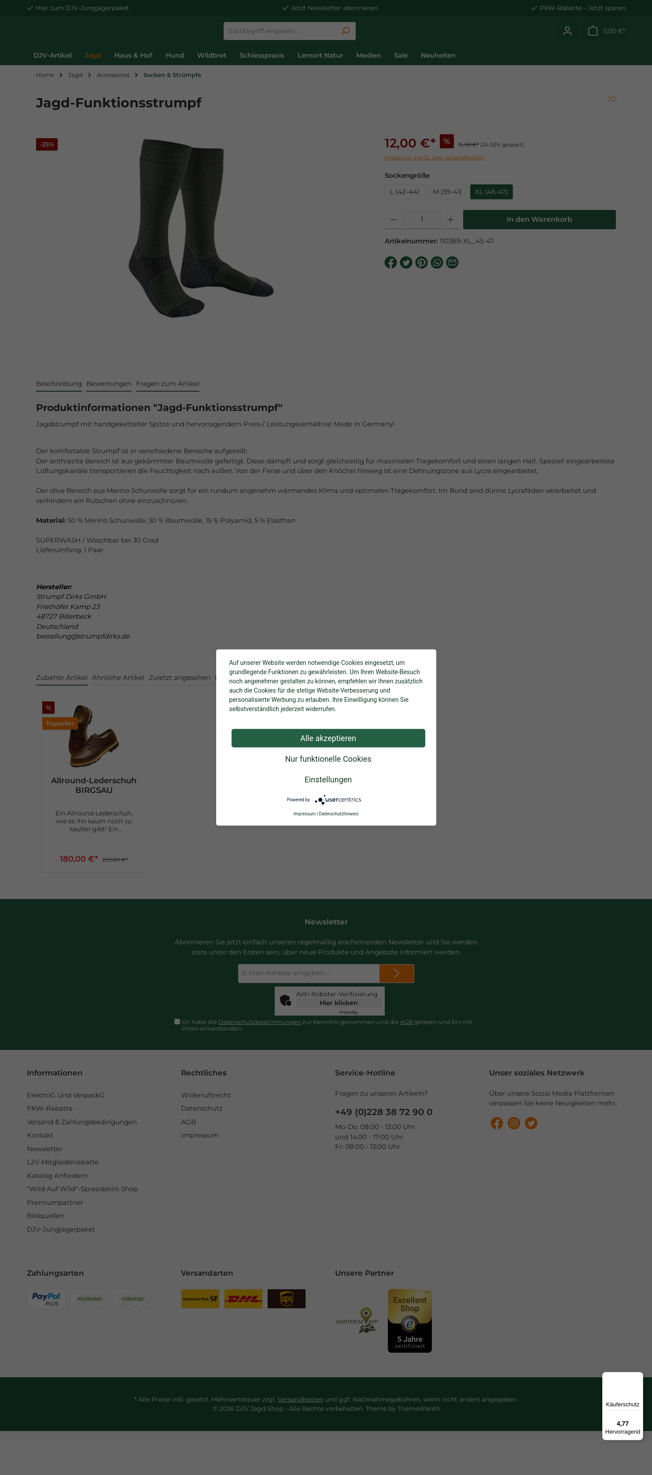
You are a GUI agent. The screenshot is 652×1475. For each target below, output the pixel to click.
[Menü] (638, 1377)
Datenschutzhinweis (339, 813)
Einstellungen (328, 779)
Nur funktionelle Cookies (328, 758)
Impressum (305, 813)
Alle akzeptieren (328, 738)
